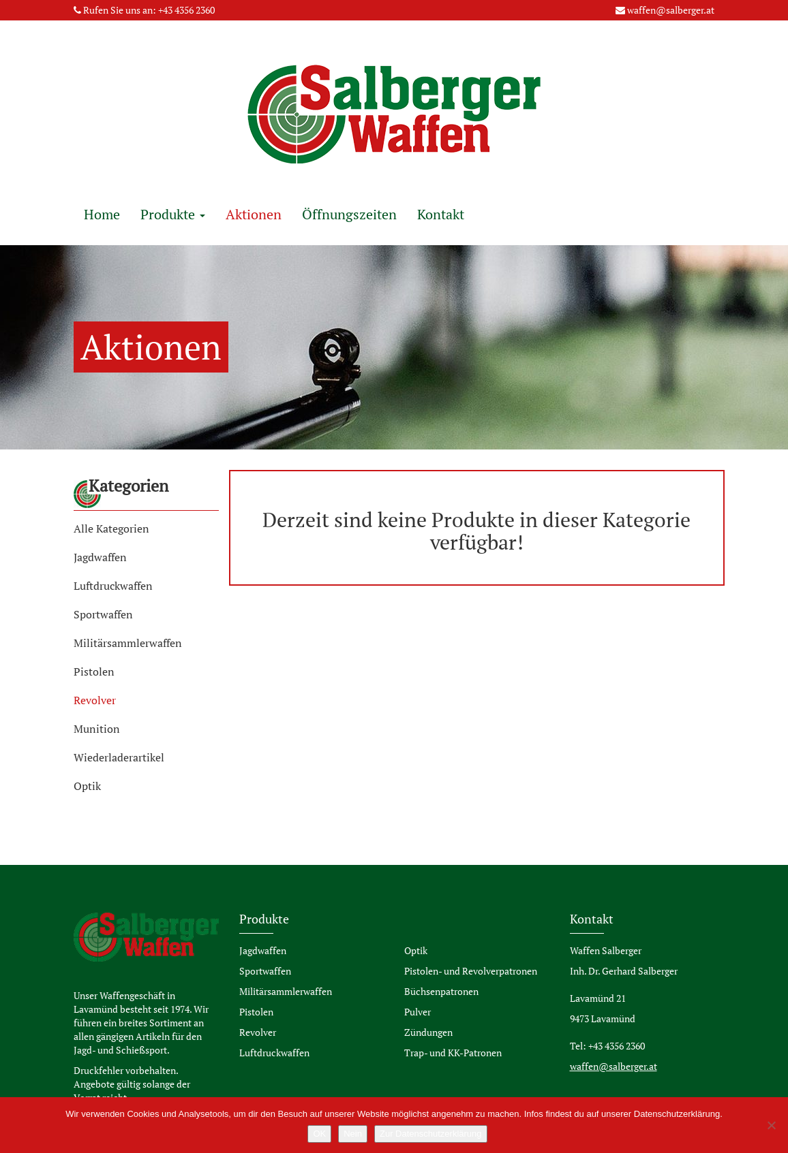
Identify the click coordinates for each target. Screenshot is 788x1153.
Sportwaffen (103, 614)
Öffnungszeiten (349, 214)
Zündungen (428, 1032)
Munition (97, 728)
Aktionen (254, 214)
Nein (353, 1133)
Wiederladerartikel (119, 757)
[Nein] (771, 1125)
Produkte (172, 214)
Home (102, 214)
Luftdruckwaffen (113, 585)
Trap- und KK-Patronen (453, 1052)
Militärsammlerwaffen (128, 642)
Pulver (417, 1011)
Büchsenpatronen (441, 991)
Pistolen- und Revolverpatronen (470, 970)
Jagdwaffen (100, 557)
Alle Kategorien (111, 528)
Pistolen (94, 671)
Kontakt (440, 214)
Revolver (95, 700)
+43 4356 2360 (186, 9)
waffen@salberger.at (670, 9)
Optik (87, 785)
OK (319, 1133)
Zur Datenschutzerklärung (431, 1133)
